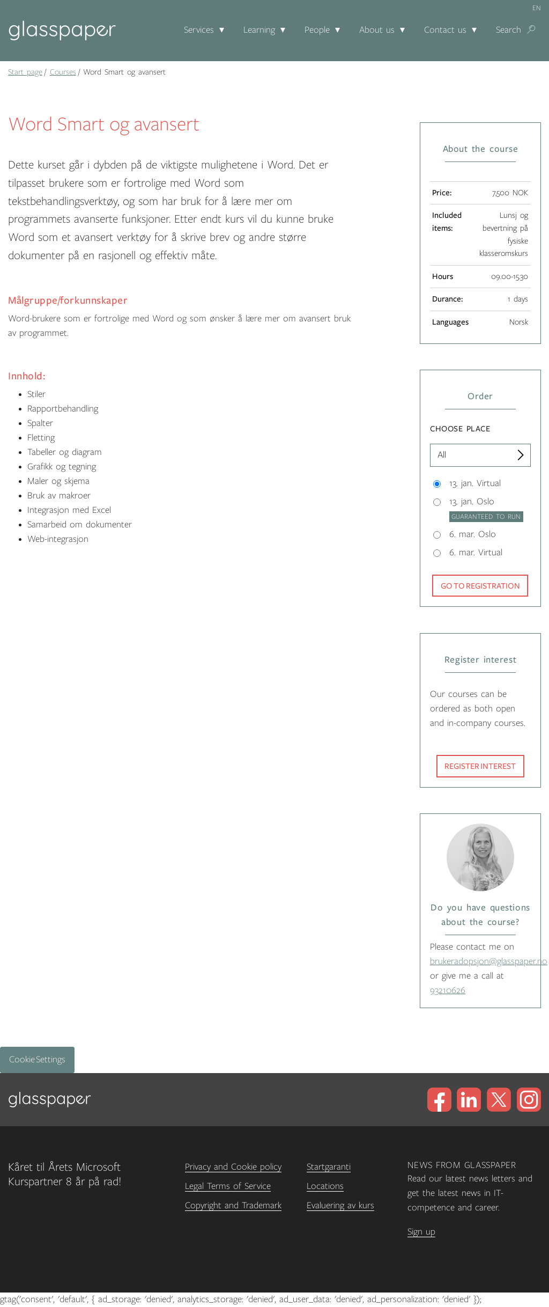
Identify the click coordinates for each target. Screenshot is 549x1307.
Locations (325, 1186)
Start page (25, 72)
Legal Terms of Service (228, 1186)
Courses (63, 72)
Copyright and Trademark (233, 1205)
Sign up (421, 1232)
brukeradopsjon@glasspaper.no (488, 961)
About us (377, 30)
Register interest (480, 766)
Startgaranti (329, 1167)
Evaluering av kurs (340, 1205)
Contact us (445, 30)
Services (199, 30)
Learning (259, 30)
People (317, 30)
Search (508, 30)
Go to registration (480, 586)
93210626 (447, 990)
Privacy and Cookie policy (233, 1167)
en (536, 8)
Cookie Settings (37, 1059)
